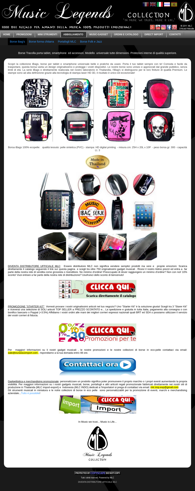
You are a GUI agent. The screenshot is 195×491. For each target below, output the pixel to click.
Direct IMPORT (154, 34)
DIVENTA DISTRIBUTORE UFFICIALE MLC (97, 482)
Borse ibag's (17, 41)
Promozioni (24, 34)
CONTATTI (175, 34)
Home (6, 34)
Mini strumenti (47, 34)
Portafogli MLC (67, 41)
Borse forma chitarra (41, 41)
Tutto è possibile (30, 393)
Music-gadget (98, 34)
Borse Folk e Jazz (91, 41)
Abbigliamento (73, 34)
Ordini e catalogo (126, 34)
